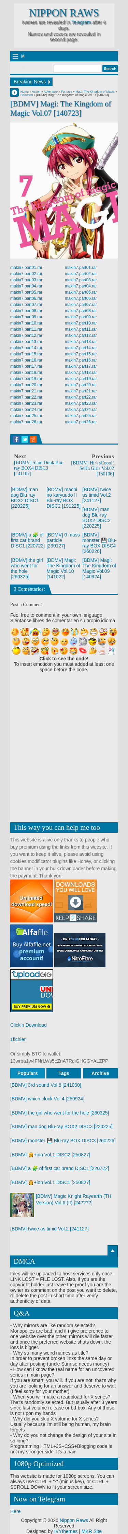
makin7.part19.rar (26, 378)
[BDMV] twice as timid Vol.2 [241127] (96, 495)
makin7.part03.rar (26, 280)
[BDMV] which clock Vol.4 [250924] (47, 1098)
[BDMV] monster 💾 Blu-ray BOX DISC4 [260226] (99, 543)
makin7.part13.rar (26, 341)
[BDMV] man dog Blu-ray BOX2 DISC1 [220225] (25, 498)
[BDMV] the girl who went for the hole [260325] (27, 568)
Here (15, 1511)
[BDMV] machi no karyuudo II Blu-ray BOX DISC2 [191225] (63, 498)
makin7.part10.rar (26, 323)
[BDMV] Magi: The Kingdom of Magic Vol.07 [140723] (60, 108)
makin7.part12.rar (26, 335)
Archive (100, 1073)
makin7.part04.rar (26, 286)
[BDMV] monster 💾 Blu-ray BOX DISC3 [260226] (63, 1140)
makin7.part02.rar (26, 273)
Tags (64, 1073)
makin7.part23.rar (26, 403)
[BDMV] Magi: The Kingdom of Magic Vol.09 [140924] (99, 568)
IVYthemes (65, 1531)
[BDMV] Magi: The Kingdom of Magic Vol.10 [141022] (63, 568)
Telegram (81, 22)
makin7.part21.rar (26, 391)
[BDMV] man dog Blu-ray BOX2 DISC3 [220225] (61, 1126)
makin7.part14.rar (26, 347)
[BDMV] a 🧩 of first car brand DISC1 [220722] (28, 540)
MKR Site (92, 1531)
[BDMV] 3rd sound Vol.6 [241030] (45, 1085)
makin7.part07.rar (26, 304)
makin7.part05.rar (26, 292)
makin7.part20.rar (26, 384)
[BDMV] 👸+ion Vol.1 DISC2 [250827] (50, 1154)
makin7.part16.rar (26, 360)
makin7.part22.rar (26, 397)
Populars (27, 1073)
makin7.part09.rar (26, 317)
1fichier (18, 1039)
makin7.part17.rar (26, 366)
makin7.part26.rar (26, 422)
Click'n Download (28, 1025)
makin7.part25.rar (26, 415)
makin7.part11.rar (26, 329)
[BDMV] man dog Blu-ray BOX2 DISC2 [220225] (96, 518)
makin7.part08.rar (26, 310)
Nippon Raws (64, 13)
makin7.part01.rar (26, 267)
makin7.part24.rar (26, 409)
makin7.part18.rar (26, 372)
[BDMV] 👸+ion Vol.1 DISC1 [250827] (50, 1182)
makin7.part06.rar (26, 298)
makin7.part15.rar (26, 354)
